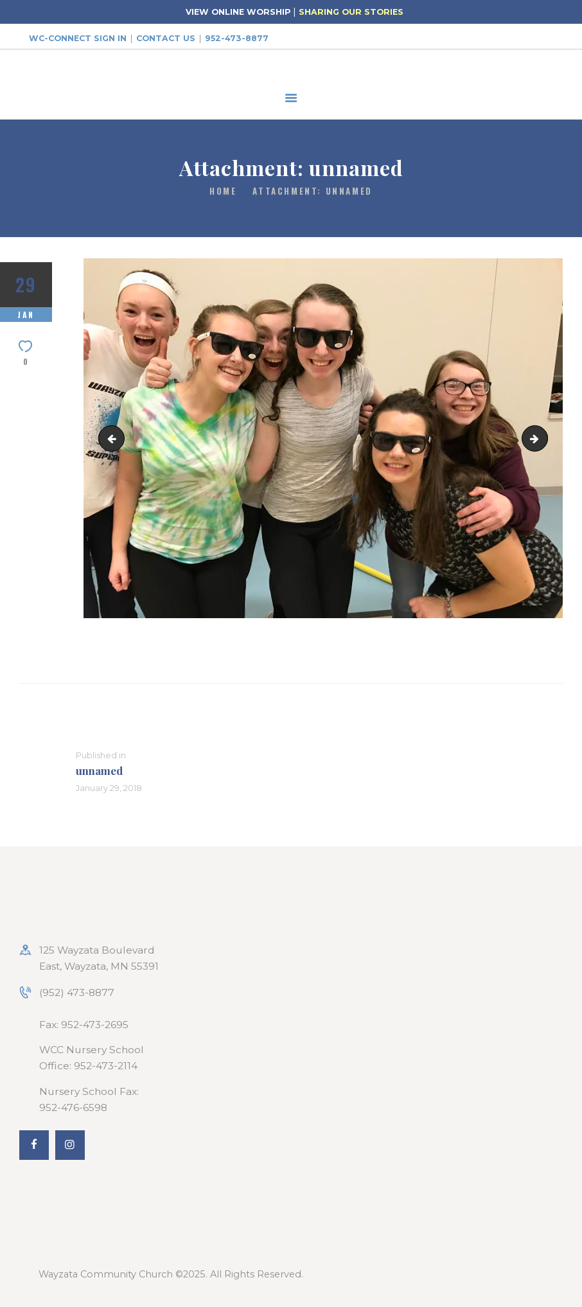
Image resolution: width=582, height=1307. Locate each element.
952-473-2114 (105, 1066)
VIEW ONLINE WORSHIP (238, 12)
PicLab (542, 438)
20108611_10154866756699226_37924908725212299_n (114, 438)
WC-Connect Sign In (78, 38)
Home (222, 191)
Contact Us (165, 38)
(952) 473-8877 (76, 992)
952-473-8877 (237, 38)
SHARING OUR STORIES (351, 12)
